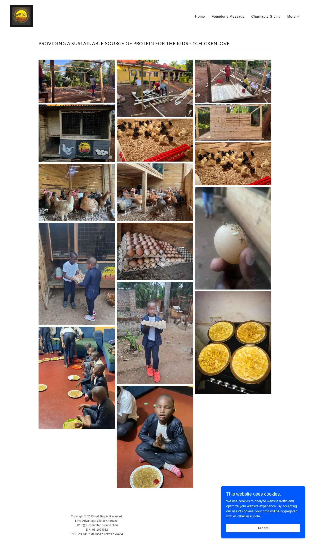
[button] (293, 16)
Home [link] (200, 16)
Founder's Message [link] (228, 16)
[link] (21, 15)
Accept (263, 528)
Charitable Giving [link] (266, 16)
